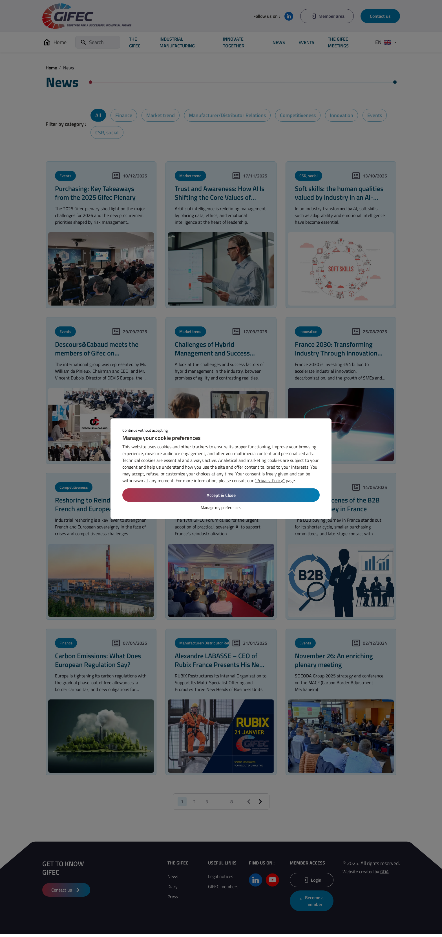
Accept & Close (221, 494)
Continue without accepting (145, 430)
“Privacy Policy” (270, 480)
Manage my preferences (221, 507)
